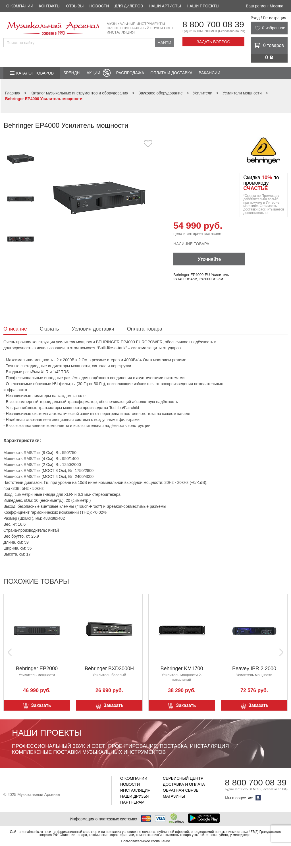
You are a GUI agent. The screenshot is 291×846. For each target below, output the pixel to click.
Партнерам (132, 802)
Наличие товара (191, 244)
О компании (19, 6)
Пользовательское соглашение (145, 841)
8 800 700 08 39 (213, 24)
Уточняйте (209, 259)
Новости (99, 6)
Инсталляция (135, 790)
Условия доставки (93, 329)
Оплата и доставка (171, 73)
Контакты (50, 6)
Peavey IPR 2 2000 (254, 668)
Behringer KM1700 (181, 668)
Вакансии (209, 73)
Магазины (174, 796)
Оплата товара (144, 329)
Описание (15, 329)
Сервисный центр (183, 778)
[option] (99, 197)
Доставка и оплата (184, 784)
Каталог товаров (35, 73)
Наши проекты (203, 6)
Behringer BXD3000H (109, 668)
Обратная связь (180, 790)
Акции (93, 73)
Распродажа (130, 73)
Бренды (71, 73)
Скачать (49, 329)
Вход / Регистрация (268, 18)
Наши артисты (165, 6)
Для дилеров (129, 6)
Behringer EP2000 (37, 668)
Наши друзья (134, 796)
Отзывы (75, 6)
